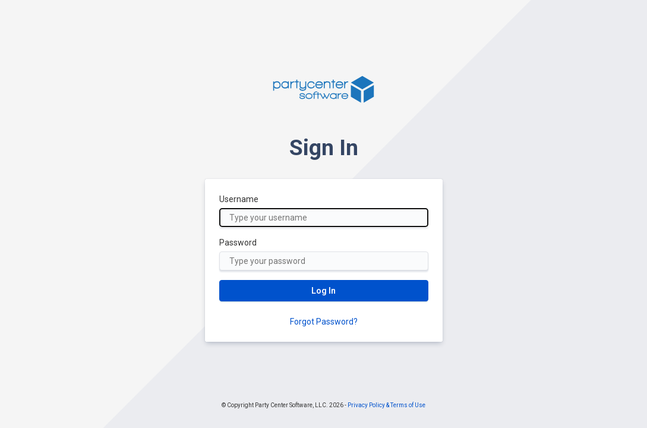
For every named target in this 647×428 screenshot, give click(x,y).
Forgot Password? (324, 321)
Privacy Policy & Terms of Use (386, 405)
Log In (323, 290)
